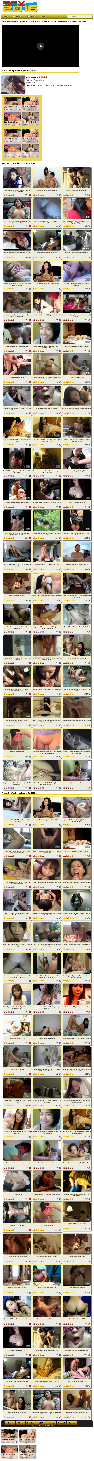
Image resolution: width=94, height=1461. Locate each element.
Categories (17, 16)
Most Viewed (31, 16)
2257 (41, 1423)
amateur (34, 85)
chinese (52, 85)
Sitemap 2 (61, 1423)
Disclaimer (31, 1423)
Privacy (20, 1423)
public (40, 85)
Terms (10, 1423)
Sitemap (51, 1423)
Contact (72, 1423)
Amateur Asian (39, 80)
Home (5, 16)
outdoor (46, 85)
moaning (59, 85)
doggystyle (67, 85)
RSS (43, 16)
